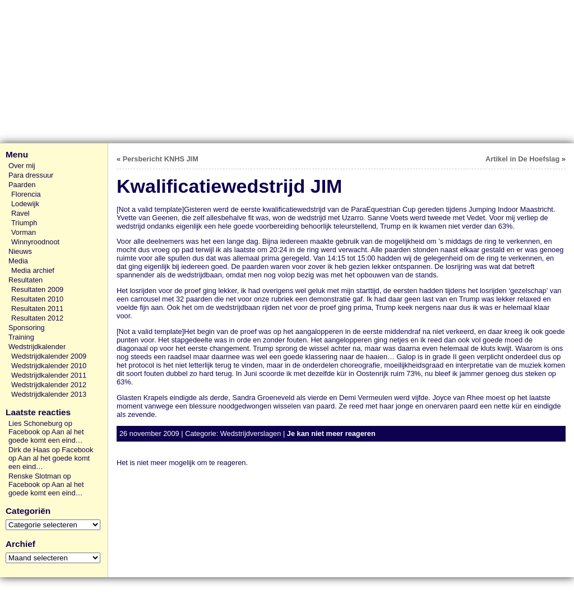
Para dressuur (30, 175)
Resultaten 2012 (37, 318)
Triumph (24, 223)
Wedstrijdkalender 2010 (48, 365)
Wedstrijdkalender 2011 (48, 375)
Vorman (23, 232)
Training (21, 337)
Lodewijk (25, 203)
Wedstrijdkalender (37, 346)
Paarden (21, 184)
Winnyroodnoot (35, 242)
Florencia (26, 194)
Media (18, 261)
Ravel (20, 213)
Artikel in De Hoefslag (522, 159)
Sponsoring (26, 327)
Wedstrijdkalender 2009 (48, 356)
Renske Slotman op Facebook (39, 480)
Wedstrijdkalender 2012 (48, 384)
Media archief (32, 270)
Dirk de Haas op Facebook (51, 450)
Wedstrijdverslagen (250, 433)
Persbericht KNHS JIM (160, 159)
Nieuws (20, 251)
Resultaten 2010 (37, 299)
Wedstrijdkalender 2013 (48, 394)
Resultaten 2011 (37, 308)
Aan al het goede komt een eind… (46, 436)
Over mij (21, 165)
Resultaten (25, 280)
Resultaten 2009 (37, 289)
